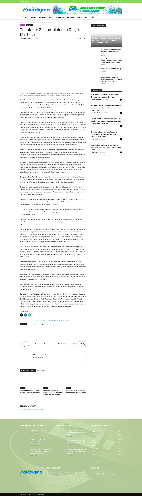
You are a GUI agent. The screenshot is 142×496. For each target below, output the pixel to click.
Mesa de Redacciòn (27, 38)
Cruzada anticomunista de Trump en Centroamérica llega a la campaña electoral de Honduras (104, 134)
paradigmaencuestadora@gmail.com (66, 487)
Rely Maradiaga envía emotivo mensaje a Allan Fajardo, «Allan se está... (76, 432)
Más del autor (41, 370)
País (26, 17)
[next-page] (24, 398)
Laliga (42, 324)
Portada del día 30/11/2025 (39, 431)
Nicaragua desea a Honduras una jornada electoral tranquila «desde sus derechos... (41, 451)
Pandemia (48, 324)
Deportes (70, 17)
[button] (119, 17)
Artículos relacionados (28, 370)
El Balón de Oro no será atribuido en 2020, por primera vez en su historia (72, 345)
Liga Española (29, 25)
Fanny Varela (94, 139)
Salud (51, 17)
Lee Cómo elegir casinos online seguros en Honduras (53, 320)
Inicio (21, 22)
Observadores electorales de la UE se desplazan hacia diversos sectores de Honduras (111, 70)
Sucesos (79, 17)
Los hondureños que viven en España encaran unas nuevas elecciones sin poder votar (106, 147)
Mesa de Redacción (97, 45)
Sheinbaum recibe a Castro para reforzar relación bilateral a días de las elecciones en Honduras (111, 79)
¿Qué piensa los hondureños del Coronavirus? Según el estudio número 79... (76, 451)
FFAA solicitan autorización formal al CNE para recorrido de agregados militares (111, 51)
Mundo (33, 17)
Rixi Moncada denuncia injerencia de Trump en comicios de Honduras (41, 442)
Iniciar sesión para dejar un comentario (31, 409)
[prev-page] (21, 398)
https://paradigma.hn (38, 357)
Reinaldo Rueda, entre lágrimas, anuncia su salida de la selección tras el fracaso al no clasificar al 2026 (53, 392)
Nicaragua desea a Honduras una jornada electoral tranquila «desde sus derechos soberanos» (106, 108)
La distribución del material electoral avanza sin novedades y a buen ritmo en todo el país (106, 40)
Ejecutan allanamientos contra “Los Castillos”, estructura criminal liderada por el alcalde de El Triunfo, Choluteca (111, 60)
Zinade (54, 324)
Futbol (37, 324)
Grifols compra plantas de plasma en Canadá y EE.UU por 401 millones (35, 345)
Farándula (60, 17)
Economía (42, 17)
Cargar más (106, 157)
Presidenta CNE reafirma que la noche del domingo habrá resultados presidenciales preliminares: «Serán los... (106, 121)
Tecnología (89, 17)
